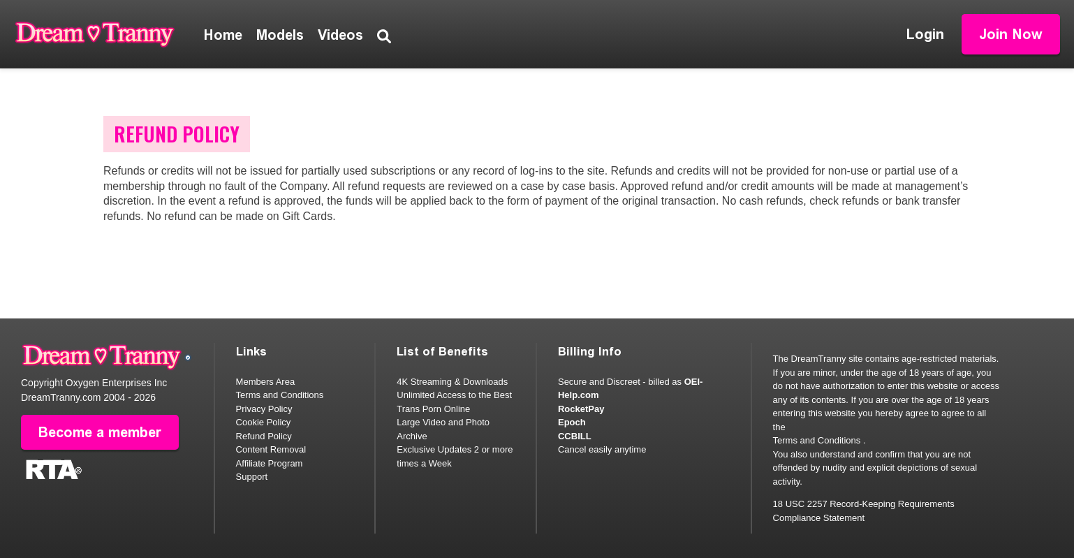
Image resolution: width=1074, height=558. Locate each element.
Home (223, 35)
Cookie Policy (263, 422)
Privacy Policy (264, 409)
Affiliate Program (269, 463)
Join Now (1011, 34)
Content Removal (271, 449)
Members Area (265, 381)
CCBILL (574, 436)
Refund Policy (264, 436)
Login (925, 34)
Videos (340, 35)
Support (252, 476)
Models (280, 35)
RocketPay (581, 409)
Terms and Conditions (280, 395)
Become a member (99, 432)
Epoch (572, 422)
